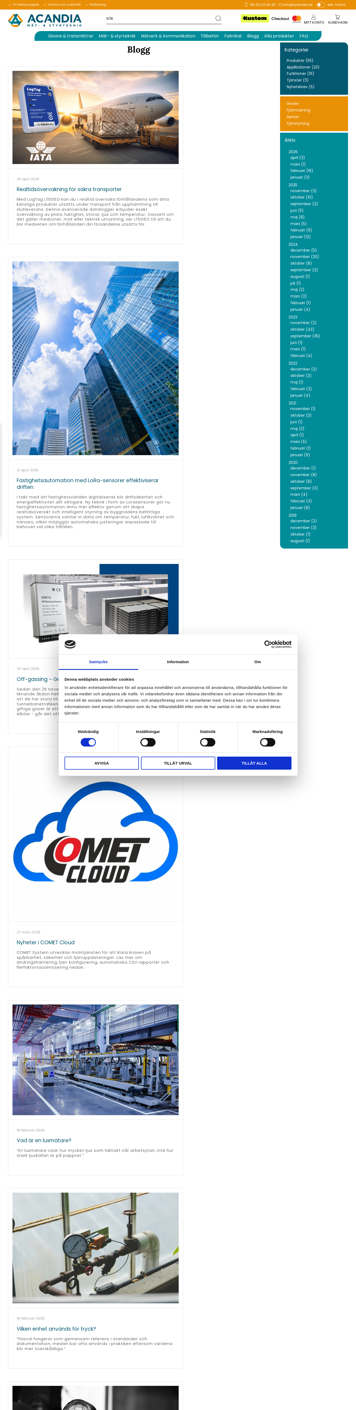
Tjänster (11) (298, 80)
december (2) (303, 369)
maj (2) (297, 289)
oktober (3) (301, 375)
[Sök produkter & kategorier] (160, 18)
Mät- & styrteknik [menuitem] (117, 36)
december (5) (303, 250)
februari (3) (301, 389)
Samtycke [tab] (98, 661)
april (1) (297, 435)
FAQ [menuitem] (303, 36)
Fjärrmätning (298, 110)
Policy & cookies (293, 1348)
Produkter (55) (300, 60)
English (284, 1360)
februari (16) (301, 171)
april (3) (297, 158)
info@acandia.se (298, 4)
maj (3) (297, 428)
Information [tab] (178, 661)
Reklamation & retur (297, 1354)
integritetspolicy (314, 1259)
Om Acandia (290, 1299)
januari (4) (300, 309)
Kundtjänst (288, 1336)
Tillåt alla (254, 763)
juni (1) (296, 342)
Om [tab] (257, 661)
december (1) (303, 468)
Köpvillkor (287, 1342)
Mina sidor (288, 1293)
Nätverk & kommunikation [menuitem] (168, 36)
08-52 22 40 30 (263, 4)
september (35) (305, 336)
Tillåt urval (178, 763)
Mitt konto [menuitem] (313, 22)
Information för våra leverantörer (310, 1305)
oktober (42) (302, 329)
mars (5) (298, 224)
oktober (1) (300, 534)
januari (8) (300, 508)
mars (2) (298, 296)
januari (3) (300, 177)
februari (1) (300, 303)
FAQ (282, 1311)
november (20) (304, 257)
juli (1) (295, 283)
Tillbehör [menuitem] (210, 36)
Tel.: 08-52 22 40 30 (139, 1311)
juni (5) (297, 210)
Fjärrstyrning (298, 123)
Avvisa (102, 763)
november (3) (303, 191)
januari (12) (300, 237)
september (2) (304, 204)
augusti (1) (300, 276)
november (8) (303, 475)
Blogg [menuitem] (253, 36)
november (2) (303, 323)
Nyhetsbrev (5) (301, 87)
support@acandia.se (141, 1323)
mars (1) (298, 164)
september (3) (304, 488)
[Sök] (218, 18)
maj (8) (297, 217)
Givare (293, 103)
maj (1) (296, 382)
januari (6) (300, 455)
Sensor (293, 117)
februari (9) (301, 230)
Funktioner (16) (300, 73)
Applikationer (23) (303, 67)
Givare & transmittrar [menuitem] (70, 36)
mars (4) (298, 494)
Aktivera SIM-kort (294, 1330)
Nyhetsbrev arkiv (294, 1323)
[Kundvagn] (338, 22)
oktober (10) (301, 197)
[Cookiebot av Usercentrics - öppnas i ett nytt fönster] (268, 644)
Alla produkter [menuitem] (279, 36)
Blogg (283, 1317)
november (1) (303, 409)
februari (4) (301, 355)
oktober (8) (301, 263)
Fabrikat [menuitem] (233, 36)
